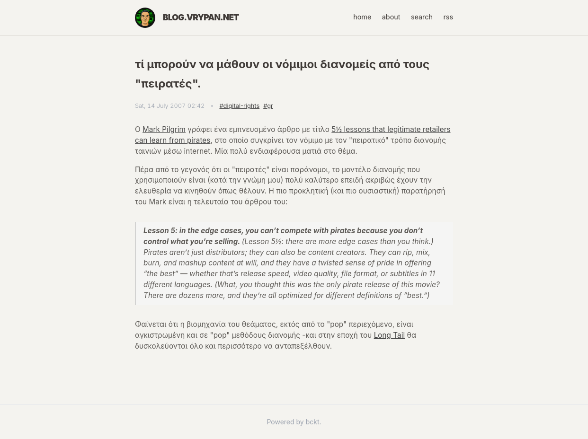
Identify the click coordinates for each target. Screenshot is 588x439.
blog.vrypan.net (201, 17)
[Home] (145, 18)
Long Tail (389, 335)
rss (448, 17)
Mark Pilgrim (164, 129)
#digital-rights (239, 105)
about (391, 17)
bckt (313, 422)
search (422, 17)
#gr (268, 105)
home (362, 17)
